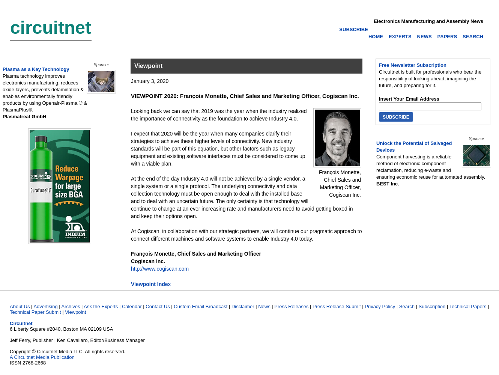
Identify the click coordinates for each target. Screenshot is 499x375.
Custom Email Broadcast (200, 306)
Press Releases (291, 306)
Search (407, 306)
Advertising (45, 306)
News (264, 306)
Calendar (132, 306)
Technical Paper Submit (35, 312)
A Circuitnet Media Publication (42, 357)
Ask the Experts (101, 306)
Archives (71, 306)
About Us (20, 306)
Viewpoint (75, 312)
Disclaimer (242, 306)
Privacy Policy (380, 306)
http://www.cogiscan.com (160, 269)
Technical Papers (468, 306)
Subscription (432, 306)
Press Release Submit (337, 306)
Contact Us (158, 306)
